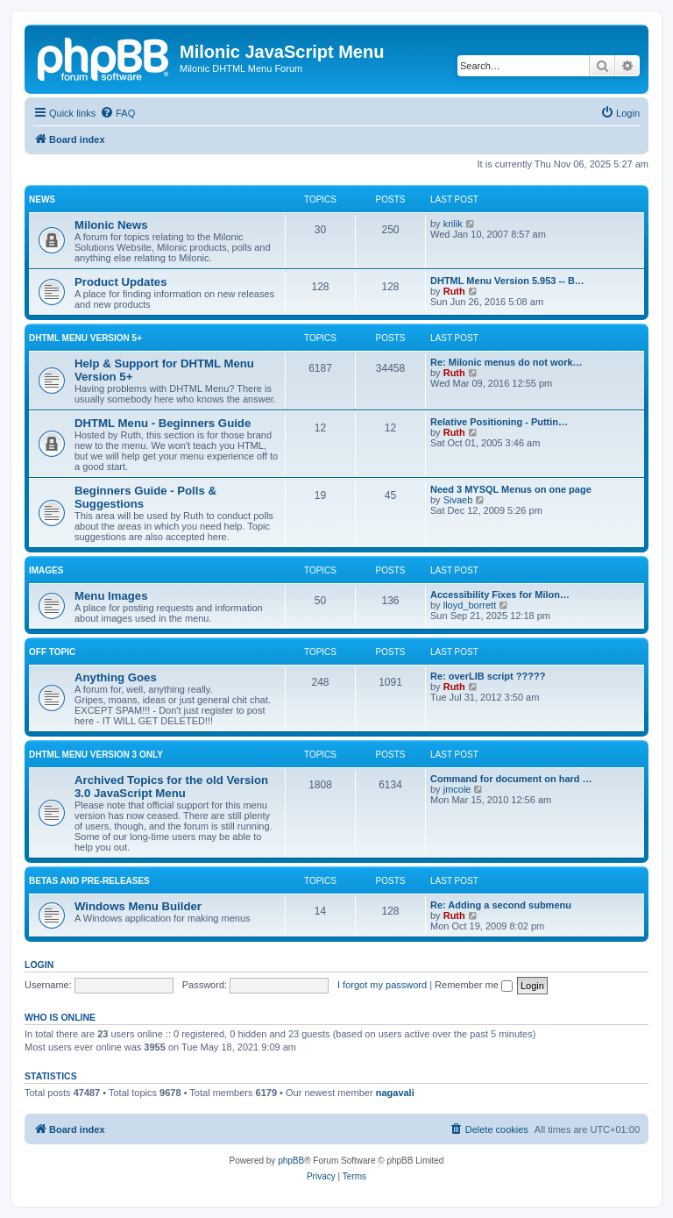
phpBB (291, 1160)
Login (39, 964)
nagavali (395, 1092)
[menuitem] (117, 113)
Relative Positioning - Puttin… (499, 422)
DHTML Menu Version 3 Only (96, 754)
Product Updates (120, 281)
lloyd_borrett (470, 605)
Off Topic (52, 652)
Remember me (474, 984)
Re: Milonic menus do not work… (506, 362)
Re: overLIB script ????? (487, 676)
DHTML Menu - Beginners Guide (162, 423)
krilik (453, 223)
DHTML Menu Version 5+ (85, 338)
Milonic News (111, 224)
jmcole (457, 789)
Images (46, 570)
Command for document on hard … (511, 778)
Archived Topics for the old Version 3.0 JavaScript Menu (171, 786)
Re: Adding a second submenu (500, 905)
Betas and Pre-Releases (89, 881)
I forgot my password (382, 984)
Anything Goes (115, 677)
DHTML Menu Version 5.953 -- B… (507, 280)
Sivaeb (458, 500)
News (42, 199)
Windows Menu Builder (138, 906)
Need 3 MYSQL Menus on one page (511, 489)
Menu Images (111, 595)
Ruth (454, 291)
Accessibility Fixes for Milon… (500, 594)
